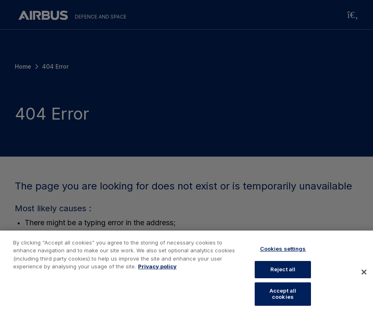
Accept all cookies (282, 293)
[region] (186, 272)
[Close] (364, 272)
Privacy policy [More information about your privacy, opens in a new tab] (157, 266)
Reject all (282, 269)
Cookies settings (283, 248)
